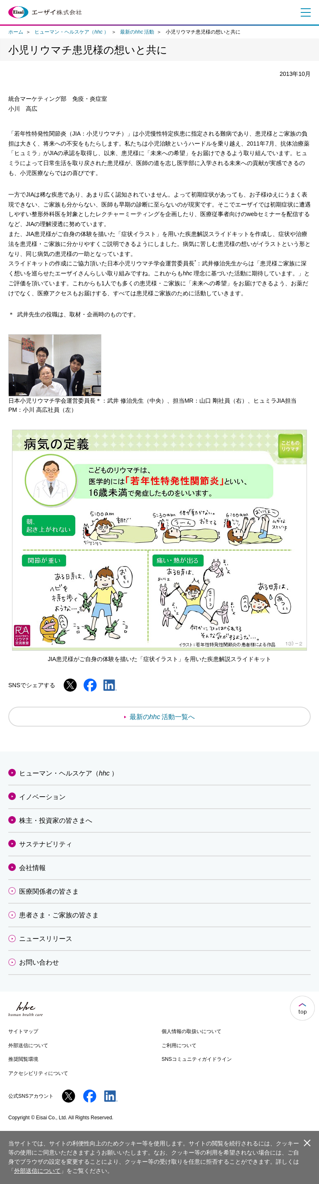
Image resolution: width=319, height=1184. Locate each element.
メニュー (304, 12)
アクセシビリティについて (38, 1073)
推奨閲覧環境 (23, 1059)
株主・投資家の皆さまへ (55, 820)
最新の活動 (137, 32)
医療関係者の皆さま (49, 891)
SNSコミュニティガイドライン (197, 1059)
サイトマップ (23, 1031)
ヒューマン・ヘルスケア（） (71, 32)
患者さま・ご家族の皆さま (59, 915)
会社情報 (32, 867)
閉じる (307, 1142)
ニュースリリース (45, 938)
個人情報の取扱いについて (191, 1031)
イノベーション (42, 796)
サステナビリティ (45, 844)
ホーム (15, 32)
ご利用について (179, 1045)
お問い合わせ (39, 962)
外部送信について (28, 1045)
